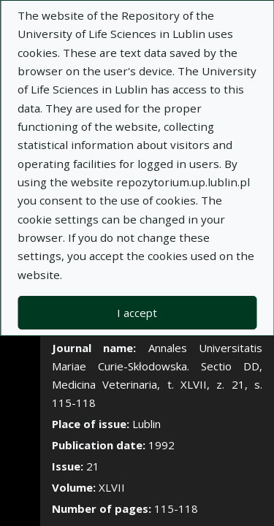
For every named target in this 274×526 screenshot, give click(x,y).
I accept (137, 312)
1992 (161, 445)
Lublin (146, 423)
